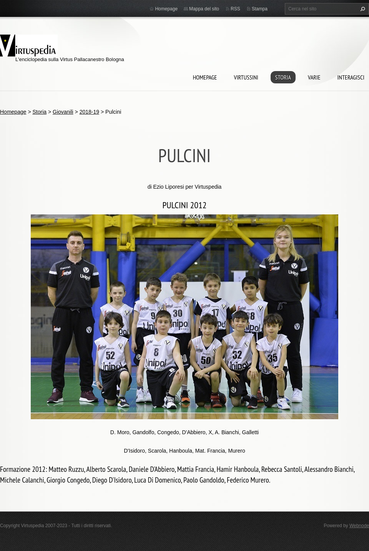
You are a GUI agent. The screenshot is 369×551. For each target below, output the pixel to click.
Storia (283, 77)
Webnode (359, 525)
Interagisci (350, 77)
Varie (314, 77)
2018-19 (89, 112)
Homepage (205, 77)
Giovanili (63, 112)
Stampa (260, 9)
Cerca (361, 9)
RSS (235, 9)
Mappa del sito (204, 9)
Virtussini (246, 77)
